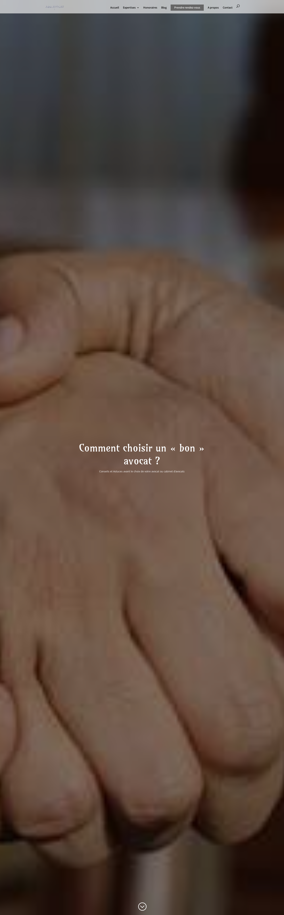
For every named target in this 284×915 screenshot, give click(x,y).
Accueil (114, 7)
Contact (228, 7)
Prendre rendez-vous (187, 7)
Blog (164, 7)
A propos (213, 7)
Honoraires (150, 7)
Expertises (129, 7)
